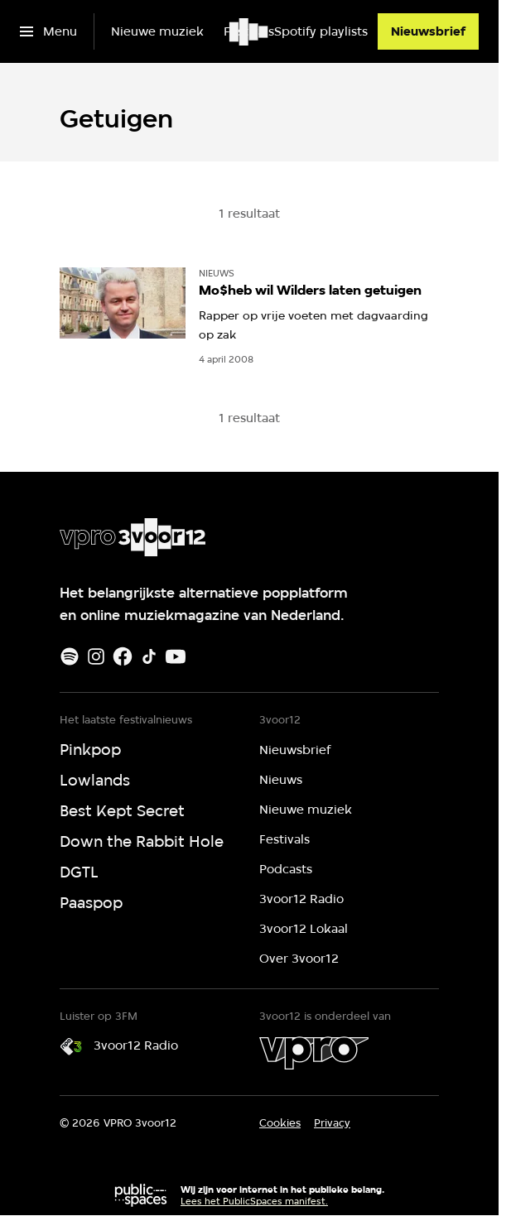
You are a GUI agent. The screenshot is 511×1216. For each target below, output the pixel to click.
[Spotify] (70, 656)
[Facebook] (123, 656)
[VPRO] (314, 1052)
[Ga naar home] (249, 31)
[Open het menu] (48, 31)
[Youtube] (176, 656)
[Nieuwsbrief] (428, 31)
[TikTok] (149, 656)
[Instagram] (96, 656)
